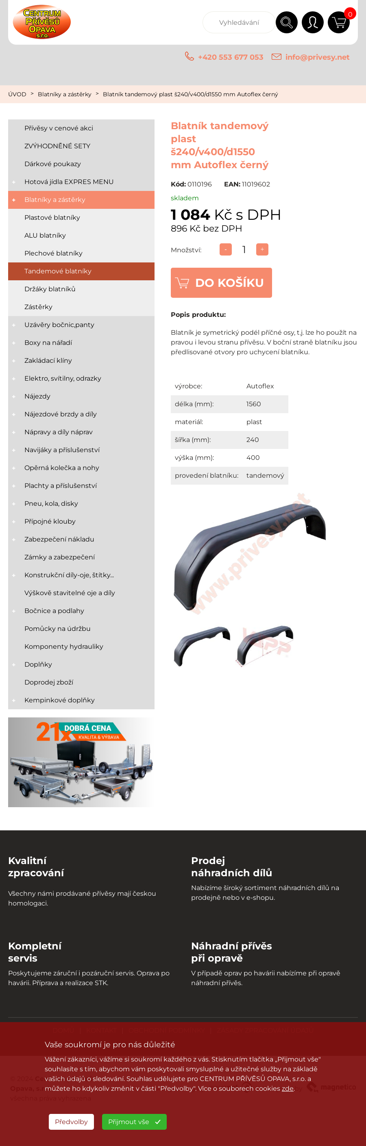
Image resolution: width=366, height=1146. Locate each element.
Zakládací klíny (48, 360)
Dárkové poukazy (52, 164)
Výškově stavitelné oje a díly (69, 593)
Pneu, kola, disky (51, 503)
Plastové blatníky (52, 217)
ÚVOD (17, 94)
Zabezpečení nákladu (59, 539)
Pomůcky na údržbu (57, 629)
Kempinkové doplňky (59, 700)
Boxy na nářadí (48, 343)
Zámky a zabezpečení (59, 557)
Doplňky (38, 664)
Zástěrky (38, 307)
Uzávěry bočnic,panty (59, 325)
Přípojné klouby (50, 521)
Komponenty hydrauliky (63, 646)
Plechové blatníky (53, 253)
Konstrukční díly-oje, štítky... (69, 575)
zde (288, 1088)
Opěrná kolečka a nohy (61, 468)
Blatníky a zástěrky (65, 94)
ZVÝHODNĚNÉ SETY (57, 146)
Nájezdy (37, 396)
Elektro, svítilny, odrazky (62, 378)
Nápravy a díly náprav (58, 432)
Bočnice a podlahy (54, 611)
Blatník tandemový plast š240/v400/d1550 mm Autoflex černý (190, 94)
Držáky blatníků (50, 289)
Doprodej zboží (48, 682)
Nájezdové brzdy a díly (60, 414)
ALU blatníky (45, 235)
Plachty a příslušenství (60, 486)
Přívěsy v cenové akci (58, 128)
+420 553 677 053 (231, 57)
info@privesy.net (317, 57)
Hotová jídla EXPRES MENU (69, 182)
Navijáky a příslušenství (62, 450)
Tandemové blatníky (58, 271)
